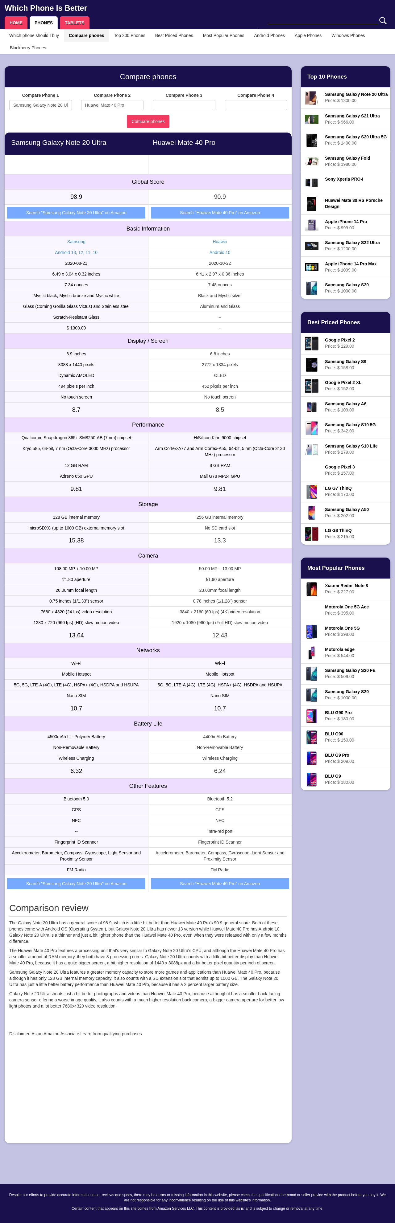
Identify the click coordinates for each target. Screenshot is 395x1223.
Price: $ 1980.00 (347, 161)
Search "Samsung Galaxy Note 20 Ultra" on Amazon (76, 212)
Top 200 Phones (129, 35)
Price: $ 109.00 (345, 406)
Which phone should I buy (34, 35)
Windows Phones (348, 35)
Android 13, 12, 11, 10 (76, 252)
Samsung (76, 241)
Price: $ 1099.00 (350, 266)
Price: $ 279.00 (351, 449)
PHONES (44, 22)
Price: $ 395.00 (347, 610)
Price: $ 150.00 (339, 736)
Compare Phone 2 (112, 95)
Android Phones (269, 35)
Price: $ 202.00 (347, 512)
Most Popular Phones (223, 35)
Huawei (220, 241)
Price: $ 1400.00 (356, 139)
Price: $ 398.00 (342, 631)
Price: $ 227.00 (346, 588)
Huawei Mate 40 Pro (184, 142)
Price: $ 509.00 (350, 673)
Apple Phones (308, 35)
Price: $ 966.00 (352, 119)
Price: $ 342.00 (350, 427)
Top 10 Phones (327, 77)
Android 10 (220, 252)
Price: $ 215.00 (339, 533)
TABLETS (75, 22)
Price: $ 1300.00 (356, 97)
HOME (16, 22)
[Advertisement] (148, 1095)
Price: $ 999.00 (346, 224)
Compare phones (86, 35)
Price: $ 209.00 (339, 758)
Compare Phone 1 (40, 95)
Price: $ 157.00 (340, 470)
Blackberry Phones (28, 47)
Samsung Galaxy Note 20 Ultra (58, 142)
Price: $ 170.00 (339, 491)
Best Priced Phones (174, 35)
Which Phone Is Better (46, 8)
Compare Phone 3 (184, 95)
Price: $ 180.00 (339, 715)
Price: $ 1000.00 (347, 287)
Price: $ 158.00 (345, 364)
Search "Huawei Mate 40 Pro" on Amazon (220, 212)
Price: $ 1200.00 (352, 245)
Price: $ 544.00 (340, 652)
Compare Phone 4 (255, 95)
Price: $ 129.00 (340, 343)
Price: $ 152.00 (343, 385)
